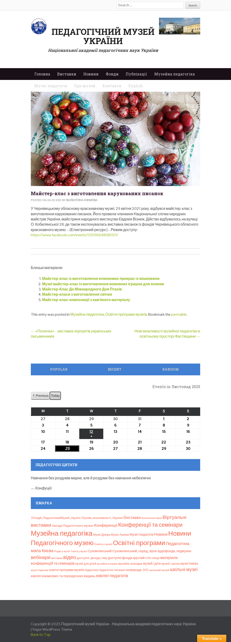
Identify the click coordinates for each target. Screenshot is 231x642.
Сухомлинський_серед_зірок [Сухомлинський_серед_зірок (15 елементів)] (134, 551)
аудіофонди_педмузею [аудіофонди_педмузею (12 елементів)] (174, 551)
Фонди (112, 73)
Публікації (136, 73)
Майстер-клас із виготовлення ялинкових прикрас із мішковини (100, 278)
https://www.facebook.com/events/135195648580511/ (74, 234)
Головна (42, 73)
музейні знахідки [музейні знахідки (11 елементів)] (130, 564)
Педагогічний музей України (103, 36)
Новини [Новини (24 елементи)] (160, 534)
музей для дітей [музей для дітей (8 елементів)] (85, 564)
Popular (59, 369)
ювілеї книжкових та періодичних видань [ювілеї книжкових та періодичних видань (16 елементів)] (63, 576)
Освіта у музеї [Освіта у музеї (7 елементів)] (103, 544)
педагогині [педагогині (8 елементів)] (92, 570)
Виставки (66, 73)
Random (170, 369)
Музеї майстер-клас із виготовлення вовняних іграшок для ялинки (103, 284)
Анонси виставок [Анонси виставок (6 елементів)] (151, 518)
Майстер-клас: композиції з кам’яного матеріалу (86, 299)
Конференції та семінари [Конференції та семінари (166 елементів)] (150, 524)
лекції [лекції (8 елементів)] (155, 558)
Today (55, 396)
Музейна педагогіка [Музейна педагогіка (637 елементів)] (61, 533)
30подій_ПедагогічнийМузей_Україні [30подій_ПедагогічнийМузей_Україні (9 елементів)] (55, 518)
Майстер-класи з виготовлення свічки (77, 294)
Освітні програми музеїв (126, 314)
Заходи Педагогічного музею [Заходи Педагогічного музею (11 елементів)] (72, 526)
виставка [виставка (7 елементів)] (57, 558)
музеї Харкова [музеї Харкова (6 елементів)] (39, 570)
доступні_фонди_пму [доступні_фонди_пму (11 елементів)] (92, 558)
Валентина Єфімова (81, 200)
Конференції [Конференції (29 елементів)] (105, 525)
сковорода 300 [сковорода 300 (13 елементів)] (137, 570)
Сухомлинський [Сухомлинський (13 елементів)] (100, 551)
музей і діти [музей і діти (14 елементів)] (152, 563)
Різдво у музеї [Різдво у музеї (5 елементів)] (62, 551)
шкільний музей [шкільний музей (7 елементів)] (159, 570)
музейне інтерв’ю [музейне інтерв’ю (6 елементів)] (107, 563)
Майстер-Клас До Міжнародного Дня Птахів (82, 289)
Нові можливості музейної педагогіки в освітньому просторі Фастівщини (167, 334)
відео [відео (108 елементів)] (69, 557)
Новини (91, 73)
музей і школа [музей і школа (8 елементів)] (170, 564)
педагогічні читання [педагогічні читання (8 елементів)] (112, 570)
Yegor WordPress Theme (52, 629)
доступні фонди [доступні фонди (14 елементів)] (120, 558)
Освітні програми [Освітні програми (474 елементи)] (139, 542)
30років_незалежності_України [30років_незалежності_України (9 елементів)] (102, 518)
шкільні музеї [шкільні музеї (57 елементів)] (184, 569)
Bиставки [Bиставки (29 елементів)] (132, 517)
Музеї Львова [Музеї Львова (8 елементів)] (120, 535)
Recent (114, 369)
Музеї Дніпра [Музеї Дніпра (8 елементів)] (101, 535)
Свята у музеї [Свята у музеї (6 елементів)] (79, 551)
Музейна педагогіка (174, 73)
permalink (179, 314)
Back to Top (41, 634)
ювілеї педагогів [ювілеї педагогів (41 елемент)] (112, 575)
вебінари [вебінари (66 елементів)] (40, 557)
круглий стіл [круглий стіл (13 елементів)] (142, 558)
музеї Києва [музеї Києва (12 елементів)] (189, 563)
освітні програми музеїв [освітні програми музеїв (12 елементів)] (66, 570)
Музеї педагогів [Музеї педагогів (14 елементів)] (141, 534)
